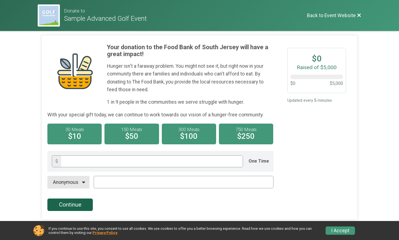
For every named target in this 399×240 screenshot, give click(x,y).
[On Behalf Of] (68, 182)
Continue (70, 204)
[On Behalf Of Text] (183, 182)
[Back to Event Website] (334, 15)
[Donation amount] (152, 161)
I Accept (340, 230)
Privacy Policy (105, 233)
